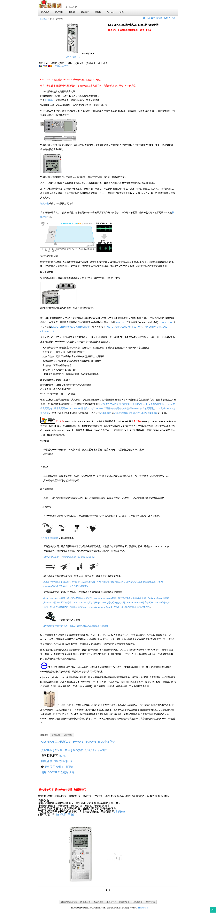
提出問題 (157, 18)
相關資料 (44, 735)
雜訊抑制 (49, 100)
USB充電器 (105, 413)
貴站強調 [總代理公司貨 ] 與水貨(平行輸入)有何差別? (74, 750)
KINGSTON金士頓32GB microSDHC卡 (70, 327)
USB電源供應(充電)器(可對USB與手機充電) (135, 413)
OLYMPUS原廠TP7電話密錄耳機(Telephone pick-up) (69, 557)
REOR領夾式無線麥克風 (55, 626)
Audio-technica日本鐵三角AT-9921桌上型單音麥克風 (120, 598)
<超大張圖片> (73, 57)
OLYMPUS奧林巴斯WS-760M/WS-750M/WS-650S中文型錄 (78, 741)
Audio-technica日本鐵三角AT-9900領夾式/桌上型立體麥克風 (126, 581)
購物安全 (124, 902)
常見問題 (150, 902)
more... (63, 755)
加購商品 (68, 735)
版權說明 (137, 902)
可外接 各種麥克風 (49, 537)
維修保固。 (121, 811)
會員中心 (111, 902)
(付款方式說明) (61, 66)
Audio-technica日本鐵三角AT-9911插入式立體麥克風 (99, 602)
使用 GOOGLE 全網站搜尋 (57, 772)
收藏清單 (98, 902)
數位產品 (43, 19)
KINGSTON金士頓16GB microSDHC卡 (122, 327)
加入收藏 (169, 18)
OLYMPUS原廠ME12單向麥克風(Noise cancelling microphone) (81, 607)
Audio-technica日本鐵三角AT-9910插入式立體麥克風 (69, 581)
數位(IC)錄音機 (56, 19)
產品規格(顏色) (64, 814)
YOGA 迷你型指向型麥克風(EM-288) (132, 607)
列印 (146, 18)
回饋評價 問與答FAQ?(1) (56, 761)
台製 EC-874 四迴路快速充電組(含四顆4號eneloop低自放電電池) (132, 404)
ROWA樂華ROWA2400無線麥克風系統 (88, 626)
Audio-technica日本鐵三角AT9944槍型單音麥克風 (67, 598)
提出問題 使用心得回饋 (58, 766)
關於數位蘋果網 (69, 902)
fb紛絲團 (85, 902)
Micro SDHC (167, 322)
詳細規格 (56, 735)
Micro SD (120, 322)
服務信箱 (142, 908)
